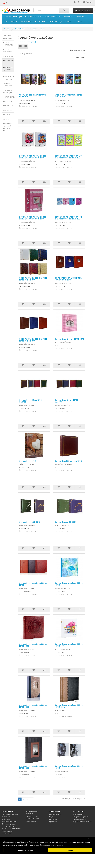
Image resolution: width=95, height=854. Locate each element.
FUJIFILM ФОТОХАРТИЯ (33, 17)
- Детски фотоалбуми (7, 84)
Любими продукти (79, 819)
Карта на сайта (31, 821)
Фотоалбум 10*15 (27, 461)
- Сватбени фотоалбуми (7, 91)
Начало (7, 29)
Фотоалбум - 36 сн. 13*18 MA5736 (30, 401)
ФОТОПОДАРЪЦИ (55, 22)
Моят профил (78, 814)
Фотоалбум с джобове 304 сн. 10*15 (69, 767)
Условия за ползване (9, 822)
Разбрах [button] (70, 850)
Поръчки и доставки (9, 824)
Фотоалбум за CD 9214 (65, 522)
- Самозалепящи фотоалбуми (8, 76)
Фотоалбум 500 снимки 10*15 (68, 461)
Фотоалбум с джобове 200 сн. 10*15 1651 (33, 645)
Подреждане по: (77, 50)
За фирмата (6, 819)
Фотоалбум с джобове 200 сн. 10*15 (33, 584)
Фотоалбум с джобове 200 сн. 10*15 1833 (33, 767)
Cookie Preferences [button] (25, 850)
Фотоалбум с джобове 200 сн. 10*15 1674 (69, 645)
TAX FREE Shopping (8, 826)
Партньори (53, 819)
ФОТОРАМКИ (68, 17)
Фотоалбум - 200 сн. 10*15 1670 (69, 339)
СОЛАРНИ (68, 22)
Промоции (53, 822)
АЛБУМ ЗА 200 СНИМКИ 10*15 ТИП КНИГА (32, 96)
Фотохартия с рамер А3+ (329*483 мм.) (7, 127)
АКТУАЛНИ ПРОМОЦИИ (13, 17)
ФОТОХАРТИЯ (26, 22)
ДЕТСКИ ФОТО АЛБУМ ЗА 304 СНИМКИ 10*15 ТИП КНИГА (68, 218)
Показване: (80, 57)
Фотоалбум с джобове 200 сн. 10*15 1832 (69, 706)
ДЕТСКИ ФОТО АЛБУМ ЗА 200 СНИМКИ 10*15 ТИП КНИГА (32, 157)
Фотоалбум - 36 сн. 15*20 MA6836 (66, 401)
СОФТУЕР (79, 22)
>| (31, 799)
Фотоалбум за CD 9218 (29, 522)
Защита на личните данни (11, 829)
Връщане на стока (32, 819)
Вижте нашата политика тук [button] (51, 845)
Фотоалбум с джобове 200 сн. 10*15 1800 (33, 706)
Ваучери (52, 817)
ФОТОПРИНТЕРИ (11, 22)
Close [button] (90, 839)
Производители (55, 814)
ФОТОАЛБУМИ (82, 17)
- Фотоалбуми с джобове (7, 67)
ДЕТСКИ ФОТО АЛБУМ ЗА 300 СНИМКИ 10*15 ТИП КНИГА (32, 218)
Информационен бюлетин (82, 822)
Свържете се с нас (32, 816)
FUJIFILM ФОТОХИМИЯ (52, 17)
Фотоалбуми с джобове (38, 29)
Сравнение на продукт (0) (27, 42)
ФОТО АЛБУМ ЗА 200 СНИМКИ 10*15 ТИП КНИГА (33, 279)
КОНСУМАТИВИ (39, 22)
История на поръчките (81, 817)
